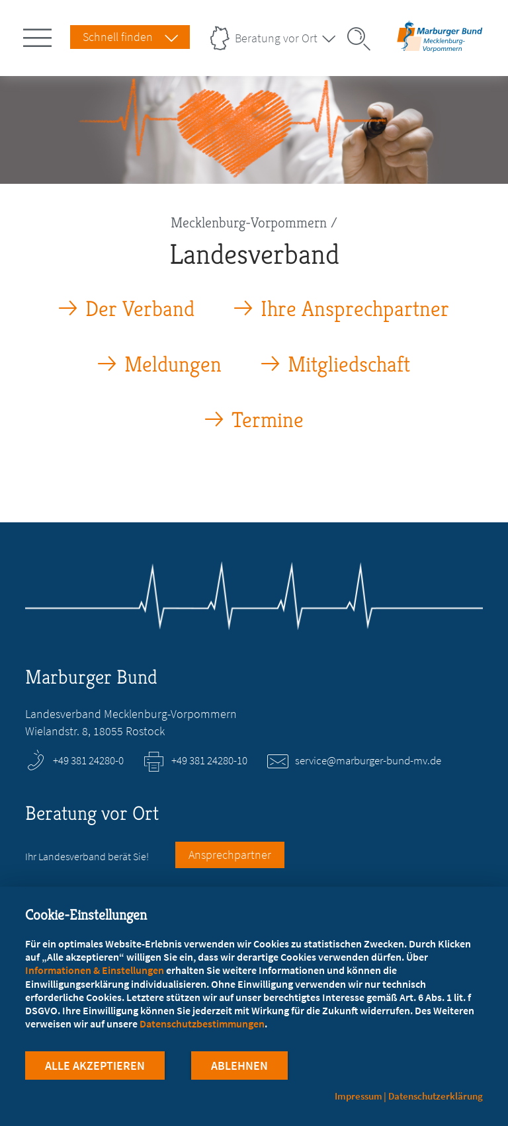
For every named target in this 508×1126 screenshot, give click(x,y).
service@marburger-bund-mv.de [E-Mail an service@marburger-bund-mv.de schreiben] (368, 760)
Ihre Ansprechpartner (355, 309)
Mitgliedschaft (349, 365)
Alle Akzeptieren (95, 1065)
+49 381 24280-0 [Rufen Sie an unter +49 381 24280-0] (88, 760)
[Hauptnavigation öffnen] (39, 35)
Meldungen (173, 365)
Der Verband (139, 309)
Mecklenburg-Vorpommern (249, 222)
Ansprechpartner (230, 854)
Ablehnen (239, 1065)
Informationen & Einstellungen (94, 970)
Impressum (358, 1096)
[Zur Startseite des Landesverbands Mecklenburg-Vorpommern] (440, 48)
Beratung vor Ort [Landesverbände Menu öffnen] (276, 38)
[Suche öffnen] (363, 39)
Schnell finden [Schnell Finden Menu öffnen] (118, 36)
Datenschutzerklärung (435, 1096)
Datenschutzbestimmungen (202, 1023)
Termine (268, 420)
